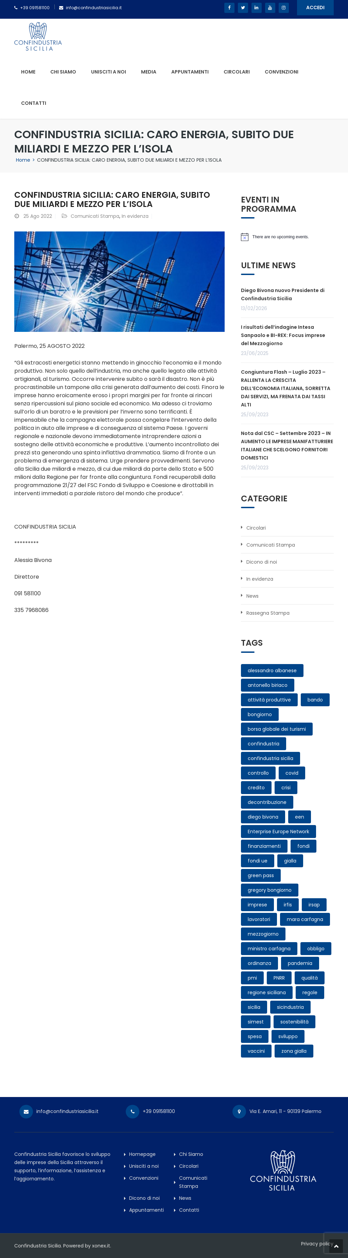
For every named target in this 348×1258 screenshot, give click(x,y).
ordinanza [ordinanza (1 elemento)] (259, 963)
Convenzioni (281, 71)
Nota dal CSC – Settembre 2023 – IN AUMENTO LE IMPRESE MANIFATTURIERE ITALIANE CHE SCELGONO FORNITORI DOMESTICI (287, 445)
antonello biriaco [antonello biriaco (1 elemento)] (268, 685)
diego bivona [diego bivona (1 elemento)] (263, 816)
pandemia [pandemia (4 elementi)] (300, 963)
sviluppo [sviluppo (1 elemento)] (288, 1036)
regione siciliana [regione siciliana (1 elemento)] (267, 992)
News (252, 596)
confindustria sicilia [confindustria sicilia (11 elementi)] (270, 758)
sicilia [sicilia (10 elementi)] (254, 1007)
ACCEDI (315, 7)
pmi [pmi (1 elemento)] (252, 977)
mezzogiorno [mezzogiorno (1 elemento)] (263, 934)
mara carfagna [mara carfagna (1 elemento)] (305, 919)
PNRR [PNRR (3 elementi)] (279, 977)
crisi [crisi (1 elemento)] (286, 787)
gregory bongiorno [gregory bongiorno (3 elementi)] (270, 890)
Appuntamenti (190, 71)
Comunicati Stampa (95, 216)
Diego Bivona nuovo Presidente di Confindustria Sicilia (283, 294)
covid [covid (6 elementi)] (291, 773)
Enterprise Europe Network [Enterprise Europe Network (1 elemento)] (278, 831)
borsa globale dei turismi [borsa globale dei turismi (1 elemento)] (277, 729)
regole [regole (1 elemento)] (309, 992)
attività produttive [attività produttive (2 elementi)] (269, 699)
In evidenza (135, 216)
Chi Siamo (63, 71)
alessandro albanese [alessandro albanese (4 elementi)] (272, 670)
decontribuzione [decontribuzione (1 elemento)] (267, 802)
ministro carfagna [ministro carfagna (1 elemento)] (269, 948)
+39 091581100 (35, 8)
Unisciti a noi (108, 71)
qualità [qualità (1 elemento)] (309, 977)
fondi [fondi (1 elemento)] (303, 846)
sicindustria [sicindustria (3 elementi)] (290, 1007)
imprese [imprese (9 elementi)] (257, 904)
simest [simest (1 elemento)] (256, 1021)
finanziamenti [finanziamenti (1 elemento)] (264, 846)
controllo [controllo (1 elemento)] (258, 773)
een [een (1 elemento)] (299, 816)
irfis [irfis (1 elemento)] (288, 904)
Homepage (142, 1154)
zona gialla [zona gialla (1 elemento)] (294, 1051)
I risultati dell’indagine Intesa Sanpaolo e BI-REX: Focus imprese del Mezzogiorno (283, 335)
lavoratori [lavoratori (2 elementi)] (259, 919)
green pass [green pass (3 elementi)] (261, 875)
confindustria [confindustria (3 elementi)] (263, 743)
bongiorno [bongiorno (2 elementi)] (260, 714)
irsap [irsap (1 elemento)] (314, 904)
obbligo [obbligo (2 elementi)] (316, 948)
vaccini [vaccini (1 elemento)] (256, 1051)
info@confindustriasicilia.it (94, 8)
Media (148, 71)
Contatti (33, 103)
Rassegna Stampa (268, 613)
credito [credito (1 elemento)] (256, 787)
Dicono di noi (261, 562)
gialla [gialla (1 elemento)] (290, 860)
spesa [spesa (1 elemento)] (255, 1036)
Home (28, 71)
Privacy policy (317, 1243)
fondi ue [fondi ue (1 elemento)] (257, 860)
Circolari (237, 71)
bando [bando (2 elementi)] (315, 699)
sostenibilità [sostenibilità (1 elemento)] (294, 1021)
